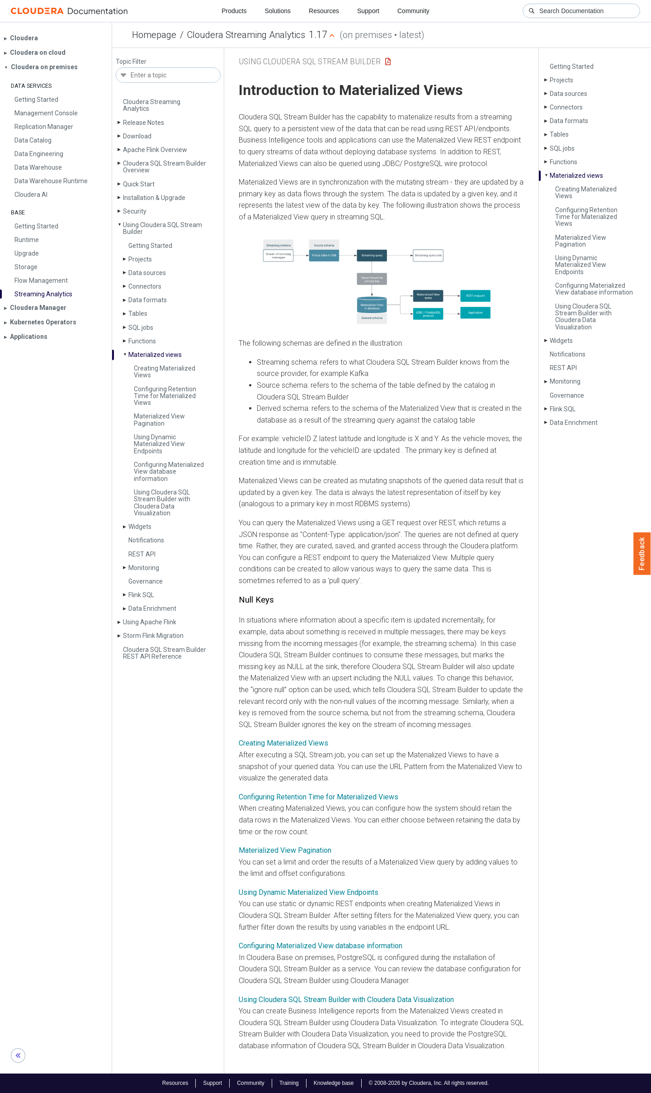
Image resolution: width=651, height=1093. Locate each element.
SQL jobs (140, 327)
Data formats (147, 300)
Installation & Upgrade (154, 197)
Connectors (144, 286)
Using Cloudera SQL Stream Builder (162, 228)
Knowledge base (334, 1083)
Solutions (277, 10)
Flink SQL (141, 595)
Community (413, 10)
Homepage (154, 34)
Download (137, 136)
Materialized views (155, 354)
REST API (142, 554)
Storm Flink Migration (153, 635)
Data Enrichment (152, 608)
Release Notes (143, 122)
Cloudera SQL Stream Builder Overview (164, 167)
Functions (142, 341)
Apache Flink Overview (155, 149)
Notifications (146, 540)
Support (368, 10)
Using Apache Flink (149, 622)
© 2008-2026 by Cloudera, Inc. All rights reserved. (429, 1083)
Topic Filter (131, 61)
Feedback (642, 553)
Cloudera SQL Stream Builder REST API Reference (164, 653)
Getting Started (150, 245)
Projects (140, 259)
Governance (145, 581)
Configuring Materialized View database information (169, 471)
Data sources (147, 272)
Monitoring (143, 567)
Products (234, 10)
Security (134, 211)
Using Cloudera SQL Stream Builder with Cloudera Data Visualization (162, 503)
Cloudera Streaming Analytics (246, 34)
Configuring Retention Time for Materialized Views (165, 396)
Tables (137, 313)
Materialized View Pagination (159, 420)
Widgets (139, 526)
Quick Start (139, 184)
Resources (324, 10)
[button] (381, 280)
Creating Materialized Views (164, 372)
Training (289, 1083)
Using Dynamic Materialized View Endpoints (159, 444)
